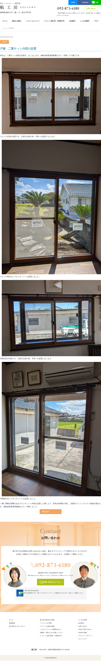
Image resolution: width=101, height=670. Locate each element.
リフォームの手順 (46, 623)
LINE (96, 2)
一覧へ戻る (45, 511)
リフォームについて (32, 21)
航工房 (34, 649)
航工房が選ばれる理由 (47, 619)
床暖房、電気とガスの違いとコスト (51, 632)
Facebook (85, 2)
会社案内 (72, 21)
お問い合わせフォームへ (52, 582)
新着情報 (12, 623)
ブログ (96, 21)
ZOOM (73, 2)
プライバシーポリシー (85, 635)
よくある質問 (84, 21)
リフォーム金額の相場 (47, 626)
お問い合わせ (91, 8)
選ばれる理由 (16, 21)
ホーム (5, 21)
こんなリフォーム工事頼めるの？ (51, 629)
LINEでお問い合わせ (85, 629)
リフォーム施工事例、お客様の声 (51, 635)
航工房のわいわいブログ (17, 626)
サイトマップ (82, 638)
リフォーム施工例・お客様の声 (54, 21)
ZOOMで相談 (82, 632)
